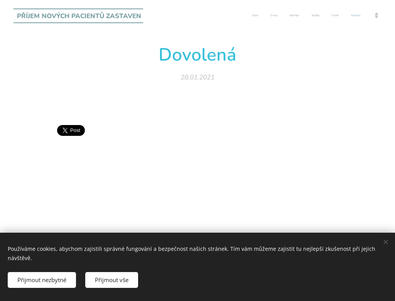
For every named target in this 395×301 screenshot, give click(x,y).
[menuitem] (310, 15)
